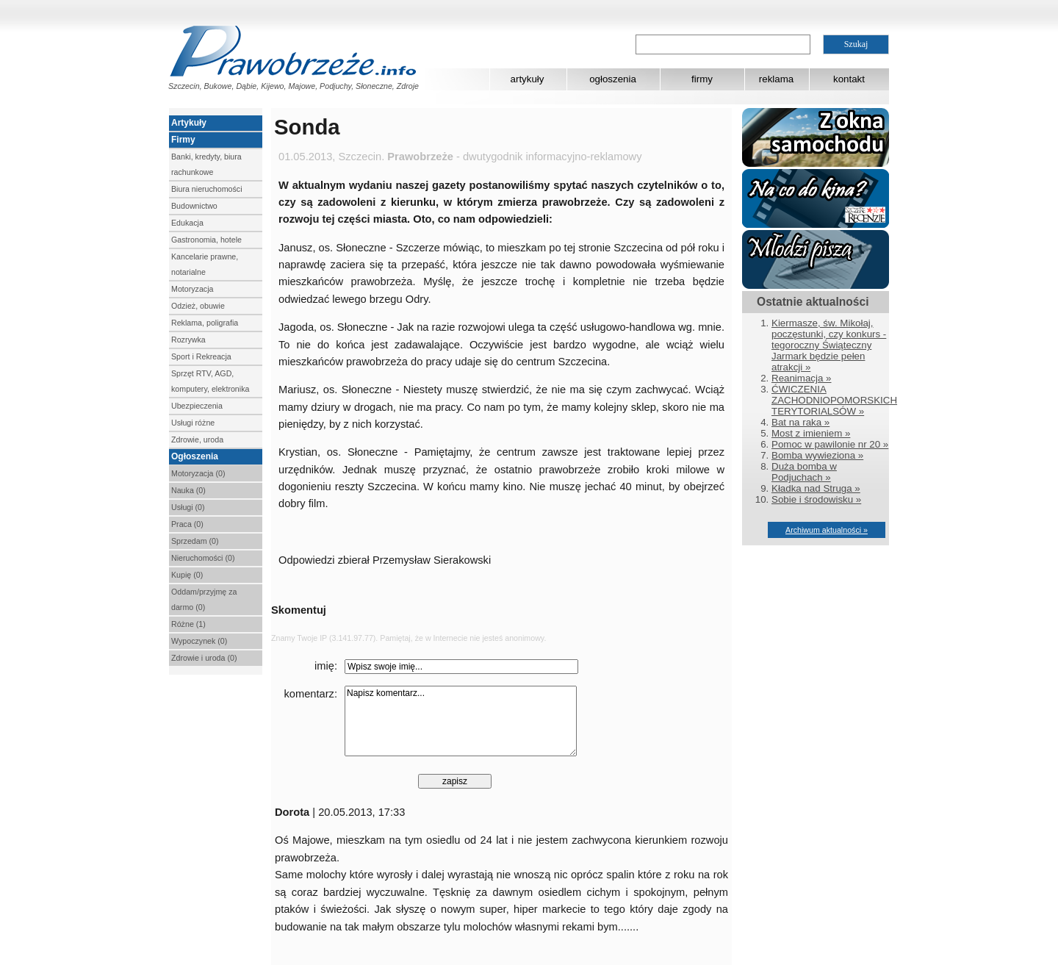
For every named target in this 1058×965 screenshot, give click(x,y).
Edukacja (187, 222)
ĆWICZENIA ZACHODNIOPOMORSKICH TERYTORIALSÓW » (834, 400)
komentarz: (311, 694)
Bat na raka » (800, 422)
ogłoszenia (612, 79)
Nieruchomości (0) (202, 557)
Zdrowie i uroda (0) (204, 657)
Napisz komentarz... (461, 721)
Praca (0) (187, 524)
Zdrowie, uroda (197, 439)
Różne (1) (188, 624)
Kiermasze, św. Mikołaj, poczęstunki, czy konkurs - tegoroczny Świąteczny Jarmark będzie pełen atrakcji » (828, 345)
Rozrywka (188, 339)
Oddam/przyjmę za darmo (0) (204, 599)
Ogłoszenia (194, 456)
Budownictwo (194, 205)
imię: (325, 666)
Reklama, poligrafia (204, 322)
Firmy (183, 139)
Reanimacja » (801, 378)
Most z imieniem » (810, 433)
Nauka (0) (188, 490)
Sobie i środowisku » (816, 499)
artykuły (527, 79)
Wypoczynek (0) (199, 640)
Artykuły (188, 123)
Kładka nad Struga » (815, 488)
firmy (702, 79)
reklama (776, 79)
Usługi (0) (188, 507)
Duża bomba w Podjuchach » (804, 472)
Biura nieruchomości (206, 188)
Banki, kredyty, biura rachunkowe (206, 164)
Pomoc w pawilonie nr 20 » (829, 444)
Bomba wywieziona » (817, 455)
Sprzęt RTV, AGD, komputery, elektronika (210, 381)
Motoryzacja (192, 288)
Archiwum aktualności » (826, 529)
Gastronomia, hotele (206, 239)
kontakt (849, 79)
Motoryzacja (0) (198, 473)
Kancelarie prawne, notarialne (204, 264)
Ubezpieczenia (197, 405)
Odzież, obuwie (198, 305)
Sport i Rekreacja (201, 356)
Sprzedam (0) (195, 541)
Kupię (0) (187, 574)
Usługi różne (193, 422)
